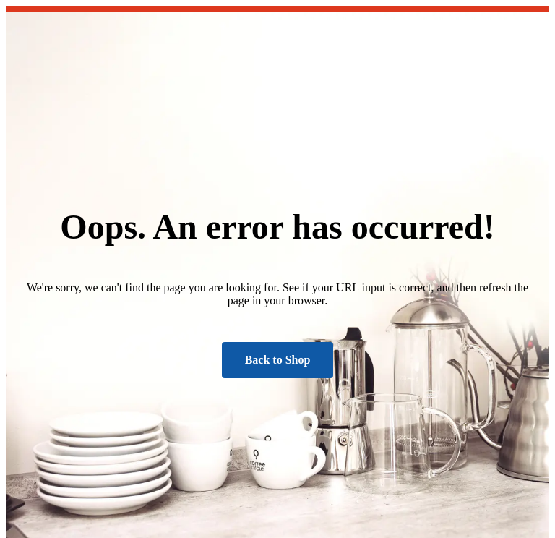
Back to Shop (278, 360)
